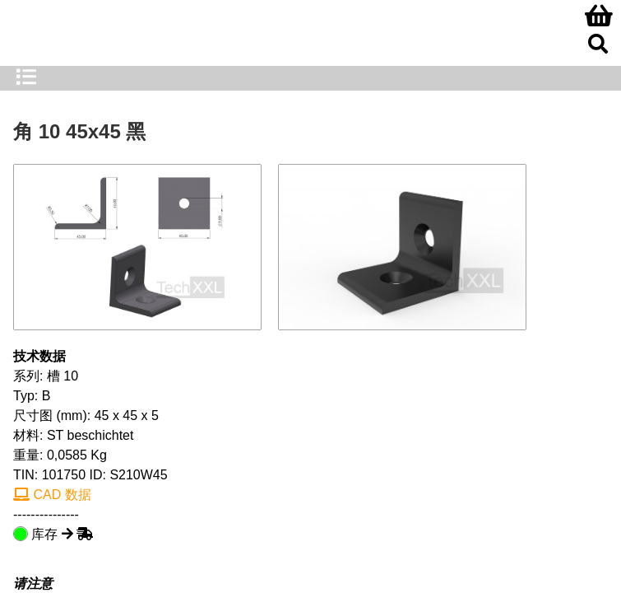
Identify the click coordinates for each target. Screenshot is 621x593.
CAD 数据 (52, 495)
